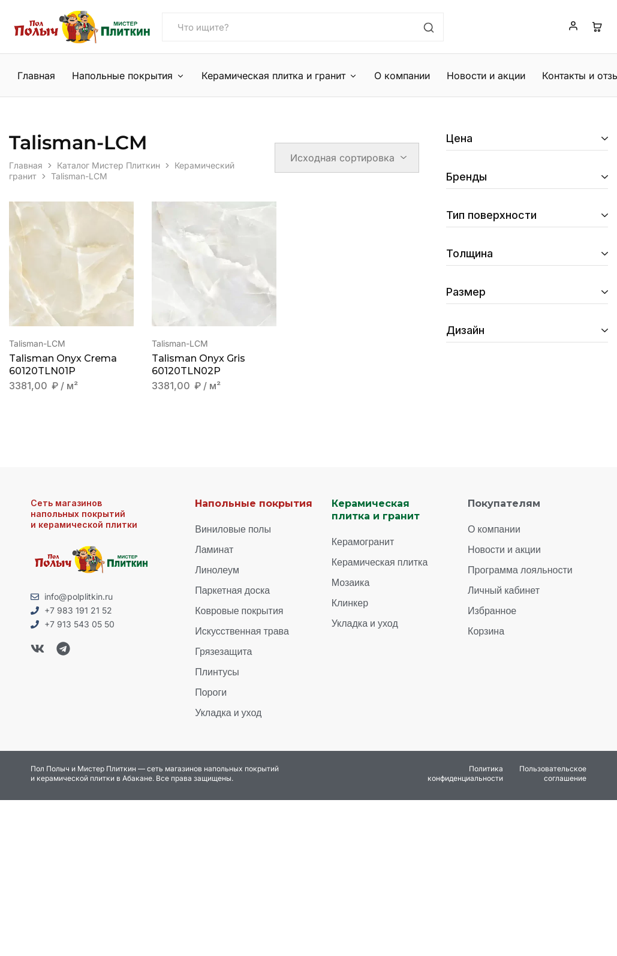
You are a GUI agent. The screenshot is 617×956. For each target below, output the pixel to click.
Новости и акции (482, 75)
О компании (399, 75)
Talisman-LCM (37, 343)
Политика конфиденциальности (465, 773)
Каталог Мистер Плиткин (108, 165)
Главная (36, 75)
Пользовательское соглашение (552, 773)
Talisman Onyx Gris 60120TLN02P (198, 365)
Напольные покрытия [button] (128, 75)
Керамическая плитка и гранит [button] (278, 75)
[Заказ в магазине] (347, 158)
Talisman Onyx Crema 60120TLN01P (63, 365)
